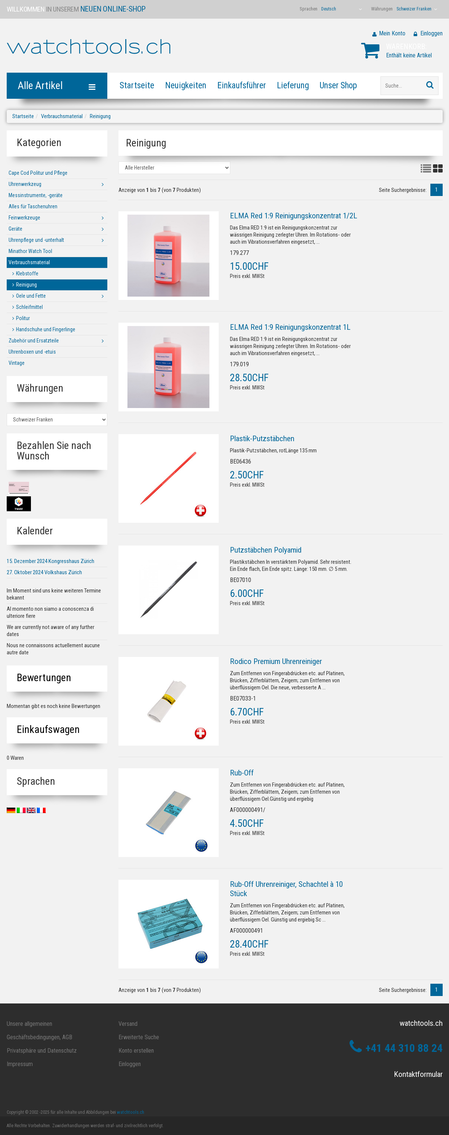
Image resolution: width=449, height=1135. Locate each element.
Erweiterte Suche (138, 1037)
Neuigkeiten (185, 85)
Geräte (15, 229)
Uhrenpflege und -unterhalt (36, 240)
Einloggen (431, 33)
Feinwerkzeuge (24, 218)
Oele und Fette (31, 296)
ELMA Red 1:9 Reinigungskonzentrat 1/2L (293, 215)
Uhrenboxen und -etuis (32, 352)
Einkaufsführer (241, 85)
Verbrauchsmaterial (62, 116)
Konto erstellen (136, 1050)
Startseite (137, 85)
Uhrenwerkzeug (25, 184)
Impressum (20, 1064)
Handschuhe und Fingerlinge (45, 329)
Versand (127, 1023)
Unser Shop (338, 85)
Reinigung (100, 116)
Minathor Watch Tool (30, 251)
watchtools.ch (130, 1112)
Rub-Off (242, 772)
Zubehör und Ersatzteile (34, 341)
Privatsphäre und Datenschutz (42, 1050)
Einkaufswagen (48, 729)
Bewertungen (44, 677)
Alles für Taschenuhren (33, 206)
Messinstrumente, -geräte (36, 195)
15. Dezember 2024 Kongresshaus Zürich (50, 561)
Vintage (17, 363)
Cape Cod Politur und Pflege (38, 173)
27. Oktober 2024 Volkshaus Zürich (44, 572)
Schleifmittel (29, 307)
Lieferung (293, 85)
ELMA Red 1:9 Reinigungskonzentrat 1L (290, 327)
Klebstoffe (27, 273)
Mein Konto (392, 33)
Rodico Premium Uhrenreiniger (276, 661)
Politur (23, 318)
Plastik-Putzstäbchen (262, 438)
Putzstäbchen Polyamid (265, 550)
